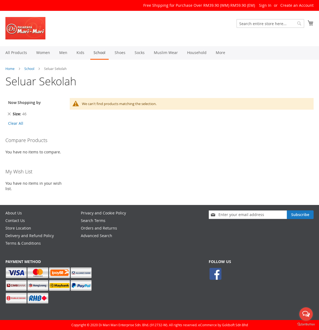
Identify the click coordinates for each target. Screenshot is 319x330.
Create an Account (297, 5)
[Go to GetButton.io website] (306, 324)
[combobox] (270, 23)
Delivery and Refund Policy (29, 235)
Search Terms (93, 220)
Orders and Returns (99, 228)
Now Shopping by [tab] (24, 102)
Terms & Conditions (23, 243)
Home (10, 68)
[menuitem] (16, 52)
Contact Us (15, 220)
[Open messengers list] (306, 314)
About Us (13, 212)
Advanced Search (96, 235)
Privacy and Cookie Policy (103, 212)
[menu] (159, 53)
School (29, 68)
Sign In (265, 5)
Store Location (18, 228)
